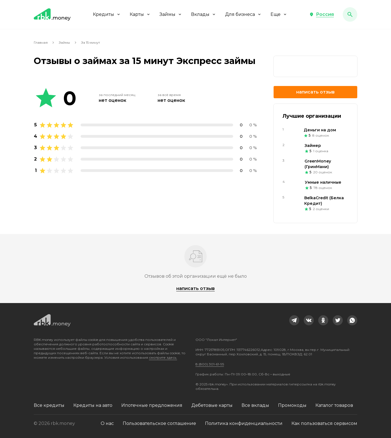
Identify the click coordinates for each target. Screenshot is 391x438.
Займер (313, 145)
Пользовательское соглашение (159, 423)
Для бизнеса (243, 14)
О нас (107, 423)
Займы (171, 14)
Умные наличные (323, 182)
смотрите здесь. (163, 357)
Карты (140, 14)
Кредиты (107, 14)
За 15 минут (90, 42)
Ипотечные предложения (151, 405)
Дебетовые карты (212, 405)
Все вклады (255, 405)
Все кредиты (49, 405)
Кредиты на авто (92, 405)
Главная (41, 42)
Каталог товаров (334, 405)
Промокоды (292, 405)
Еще (279, 14)
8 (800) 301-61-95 (210, 364)
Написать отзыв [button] (315, 92)
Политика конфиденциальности (244, 423)
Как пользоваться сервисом (324, 423)
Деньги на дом (320, 129)
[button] (321, 14)
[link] (315, 66)
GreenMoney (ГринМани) (318, 164)
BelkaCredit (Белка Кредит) (324, 200)
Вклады (203, 14)
